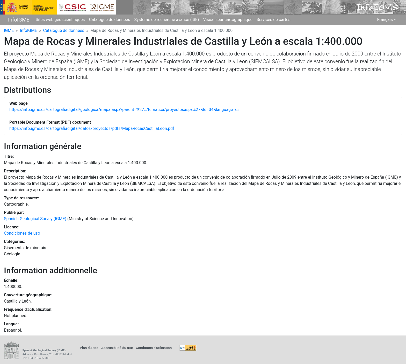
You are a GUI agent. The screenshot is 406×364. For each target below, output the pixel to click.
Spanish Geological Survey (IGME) (35, 218)
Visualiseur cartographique (227, 19)
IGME (9, 30)
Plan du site (89, 348)
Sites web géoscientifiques (60, 19)
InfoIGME (19, 20)
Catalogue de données (109, 19)
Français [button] (385, 19)
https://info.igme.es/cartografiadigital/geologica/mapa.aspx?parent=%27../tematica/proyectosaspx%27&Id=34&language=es (124, 109)
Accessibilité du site (117, 348)
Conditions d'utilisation (154, 348)
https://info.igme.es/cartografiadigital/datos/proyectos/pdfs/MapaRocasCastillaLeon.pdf (91, 128)
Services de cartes (274, 19)
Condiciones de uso (22, 233)
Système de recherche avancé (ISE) (166, 19)
